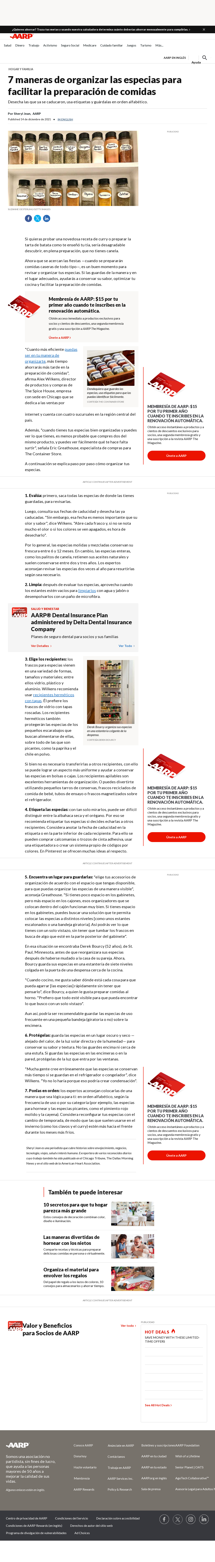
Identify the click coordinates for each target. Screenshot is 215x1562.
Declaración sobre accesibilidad (118, 1518)
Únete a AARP (59, 337)
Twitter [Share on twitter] (39, 220)
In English (65, 119)
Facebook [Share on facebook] (30, 220)
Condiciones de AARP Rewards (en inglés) (34, 1525)
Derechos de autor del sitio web (91, 1525)
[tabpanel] (187, 57)
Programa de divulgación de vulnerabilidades (36, 1533)
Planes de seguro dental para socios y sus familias (74, 636)
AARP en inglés (175, 57)
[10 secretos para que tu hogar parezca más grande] (100, 1214)
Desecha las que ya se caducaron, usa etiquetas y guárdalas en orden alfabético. (78, 101)
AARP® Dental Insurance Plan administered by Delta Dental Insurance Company (81, 622)
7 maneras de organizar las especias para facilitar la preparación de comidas (95, 85)
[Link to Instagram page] (191, 1519)
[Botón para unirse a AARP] (176, 455)
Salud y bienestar (45, 609)
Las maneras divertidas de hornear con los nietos (71, 1240)
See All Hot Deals (157, 1405)
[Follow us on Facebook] (164, 1519)
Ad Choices (82, 1533)
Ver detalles (40, 646)
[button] (204, 29)
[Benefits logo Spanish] (19, 616)
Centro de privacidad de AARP (26, 1518)
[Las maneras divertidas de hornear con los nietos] (100, 1246)
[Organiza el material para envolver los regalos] (100, 1279)
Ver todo (126, 646)
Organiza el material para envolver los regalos (71, 1272)
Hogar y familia (20, 69)
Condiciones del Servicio (71, 1518)
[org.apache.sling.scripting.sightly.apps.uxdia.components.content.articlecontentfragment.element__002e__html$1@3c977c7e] (73, 209)
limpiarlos (87, 590)
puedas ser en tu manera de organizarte (51, 355)
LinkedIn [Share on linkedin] (48, 220)
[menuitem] (7, 47)
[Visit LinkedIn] (204, 1519)
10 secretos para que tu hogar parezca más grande (75, 1207)
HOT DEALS (157, 1332)
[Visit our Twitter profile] (178, 1519)
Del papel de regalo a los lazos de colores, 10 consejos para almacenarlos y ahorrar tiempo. (73, 1284)
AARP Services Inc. (120, 1478)
